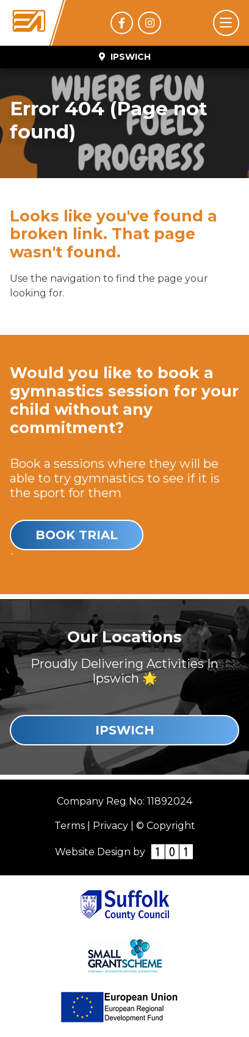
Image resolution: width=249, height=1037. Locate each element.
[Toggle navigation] (226, 23)
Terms (69, 825)
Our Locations (124, 637)
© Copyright (165, 825)
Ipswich (124, 730)
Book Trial (76, 535)
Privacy (110, 825)
